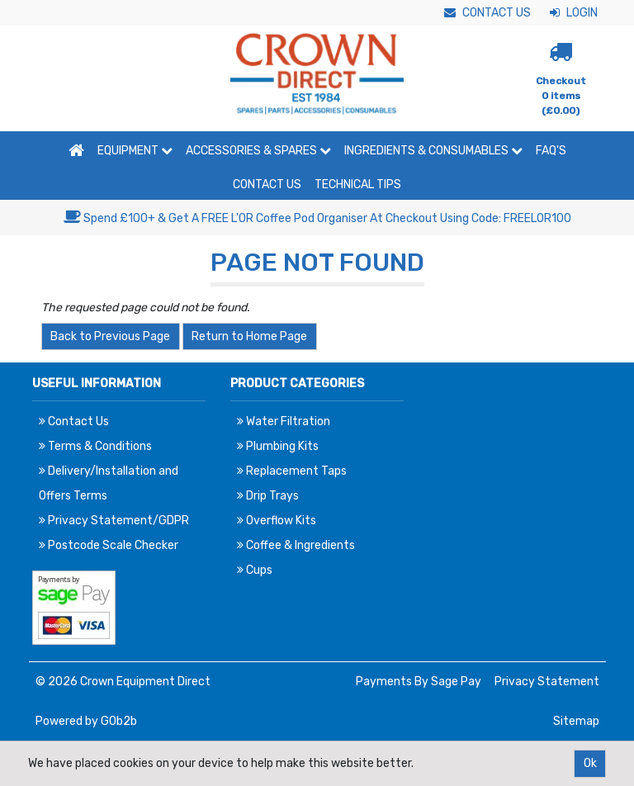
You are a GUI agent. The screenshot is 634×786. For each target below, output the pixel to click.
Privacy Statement (546, 682)
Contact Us (487, 13)
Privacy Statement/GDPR (114, 521)
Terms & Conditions (95, 446)
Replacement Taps (292, 471)
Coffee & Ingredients (296, 545)
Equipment (135, 151)
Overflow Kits (276, 521)
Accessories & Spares (258, 151)
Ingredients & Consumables (433, 151)
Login (574, 13)
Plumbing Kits (278, 446)
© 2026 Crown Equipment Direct (123, 682)
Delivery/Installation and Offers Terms (108, 483)
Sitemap (576, 721)
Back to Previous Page (110, 336)
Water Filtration (283, 421)
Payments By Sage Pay (418, 682)
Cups (254, 570)
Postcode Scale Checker (108, 545)
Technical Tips (358, 185)
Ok (590, 763)
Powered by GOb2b (86, 721)
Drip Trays (268, 496)
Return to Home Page (249, 336)
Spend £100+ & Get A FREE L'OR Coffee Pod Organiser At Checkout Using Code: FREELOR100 (317, 218)
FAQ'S (551, 151)
